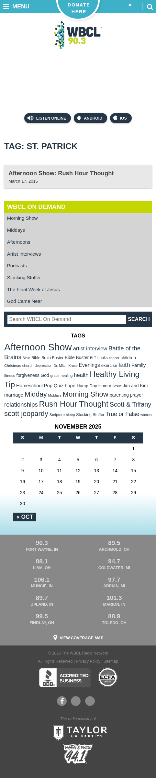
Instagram (90, 701)
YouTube (75, 701)
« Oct (25, 517)
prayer (136, 395)
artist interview (90, 349)
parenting (119, 395)
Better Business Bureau (64, 677)
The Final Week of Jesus (33, 289)
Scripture (57, 414)
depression (43, 366)
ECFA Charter (108, 677)
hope (70, 385)
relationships (21, 404)
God (45, 375)
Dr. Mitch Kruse (66, 366)
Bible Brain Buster (47, 358)
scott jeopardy (26, 414)
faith (124, 364)
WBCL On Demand (36, 206)
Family (138, 365)
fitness (9, 375)
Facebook (62, 701)
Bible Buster (77, 357)
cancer (114, 358)
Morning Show (22, 218)
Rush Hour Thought (73, 404)
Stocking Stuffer (24, 277)
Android (89, 118)
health (81, 375)
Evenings (89, 365)
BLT (93, 358)
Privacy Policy (88, 661)
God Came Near (24, 301)
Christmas (12, 366)
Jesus (117, 386)
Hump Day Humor (94, 385)
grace (55, 376)
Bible (26, 358)
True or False (122, 414)
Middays (16, 230)
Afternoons (18, 242)
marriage (13, 395)
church (28, 366)
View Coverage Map (82, 638)
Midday (36, 394)
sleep (70, 415)
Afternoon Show (38, 347)
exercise (109, 365)
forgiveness (28, 375)
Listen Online (47, 118)
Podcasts (17, 265)
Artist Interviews (24, 254)
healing (66, 376)
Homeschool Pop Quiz (39, 385)
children (128, 357)
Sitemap (111, 661)
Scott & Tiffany (130, 404)
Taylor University (78, 732)
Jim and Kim (135, 385)
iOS (120, 118)
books (102, 358)
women (145, 415)
